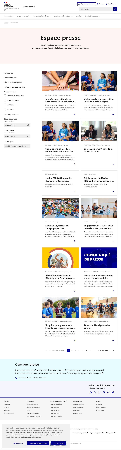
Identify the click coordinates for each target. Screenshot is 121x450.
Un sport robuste (54, 410)
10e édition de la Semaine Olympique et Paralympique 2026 (59, 277)
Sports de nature (77, 413)
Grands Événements (32, 404)
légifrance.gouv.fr (96, 433)
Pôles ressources (77, 401)
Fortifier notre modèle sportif (58, 401)
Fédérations (7, 410)
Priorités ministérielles (33, 413)
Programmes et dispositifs (34, 416)
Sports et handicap (78, 404)
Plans (28, 410)
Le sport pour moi (22, 16)
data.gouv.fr (110, 433)
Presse (101, 4)
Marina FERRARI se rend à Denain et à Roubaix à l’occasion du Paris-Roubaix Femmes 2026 (59, 179)
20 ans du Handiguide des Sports (97, 326)
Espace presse (100, 410)
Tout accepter (58, 443)
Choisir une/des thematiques (15, 146)
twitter (95, 392)
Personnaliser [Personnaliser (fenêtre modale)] (18, 443)
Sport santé (76, 410)
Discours (10, 105)
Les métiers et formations (62, 16)
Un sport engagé (54, 407)
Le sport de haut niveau (41, 16)
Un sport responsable (56, 416)
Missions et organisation (33, 407)
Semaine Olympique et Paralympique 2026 (56, 227)
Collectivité (7, 404)
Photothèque (10, 77)
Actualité (10, 109)
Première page (46, 350)
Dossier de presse (13, 100)
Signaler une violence (87, 4)
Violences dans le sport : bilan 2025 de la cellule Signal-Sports (99, 100)
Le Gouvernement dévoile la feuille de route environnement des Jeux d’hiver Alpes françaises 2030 (98, 150)
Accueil (6, 23)
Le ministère (8, 16)
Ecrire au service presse (13, 82)
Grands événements (91, 16)
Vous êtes (110, 4)
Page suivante (103, 350)
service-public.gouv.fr (79, 433)
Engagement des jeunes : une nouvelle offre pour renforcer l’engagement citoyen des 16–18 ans (99, 227)
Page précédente (58, 350)
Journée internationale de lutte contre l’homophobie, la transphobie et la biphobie (60, 100)
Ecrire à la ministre (101, 407)
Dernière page (113, 350)
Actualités (79, 16)
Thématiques (8, 142)
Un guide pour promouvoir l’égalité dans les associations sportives (59, 326)
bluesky (113, 392)
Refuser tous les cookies (38, 443)
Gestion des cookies (75, 443)
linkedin (99, 392)
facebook (91, 392)
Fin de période (17, 131)
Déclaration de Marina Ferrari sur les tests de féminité (98, 277)
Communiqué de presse (15, 96)
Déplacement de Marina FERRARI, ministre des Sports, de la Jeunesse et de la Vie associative (99, 179)
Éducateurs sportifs (9, 413)
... (93, 350)
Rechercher (115, 9)
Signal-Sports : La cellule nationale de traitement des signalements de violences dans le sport (59, 150)
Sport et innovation (78, 407)
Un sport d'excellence (56, 404)
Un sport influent (54, 413)
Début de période (17, 120)
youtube (108, 392)
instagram (104, 392)
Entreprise (6, 407)
